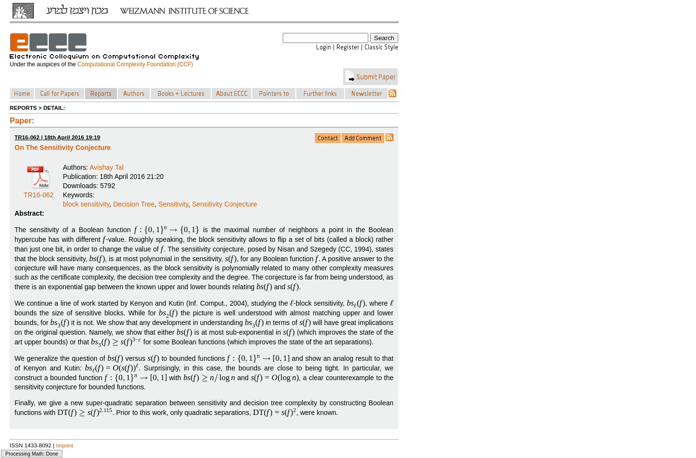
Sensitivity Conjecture (224, 204)
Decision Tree (134, 204)
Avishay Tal (106, 167)
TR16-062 (39, 191)
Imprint (64, 445)
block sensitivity (86, 204)
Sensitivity (173, 204)
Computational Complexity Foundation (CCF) (135, 64)
